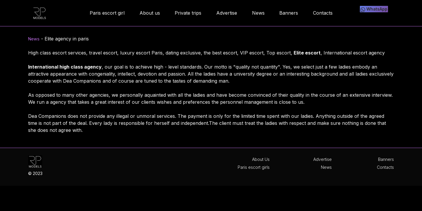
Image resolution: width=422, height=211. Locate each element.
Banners (386, 159)
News (34, 39)
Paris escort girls (254, 167)
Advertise (322, 159)
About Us (261, 159)
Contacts (385, 167)
